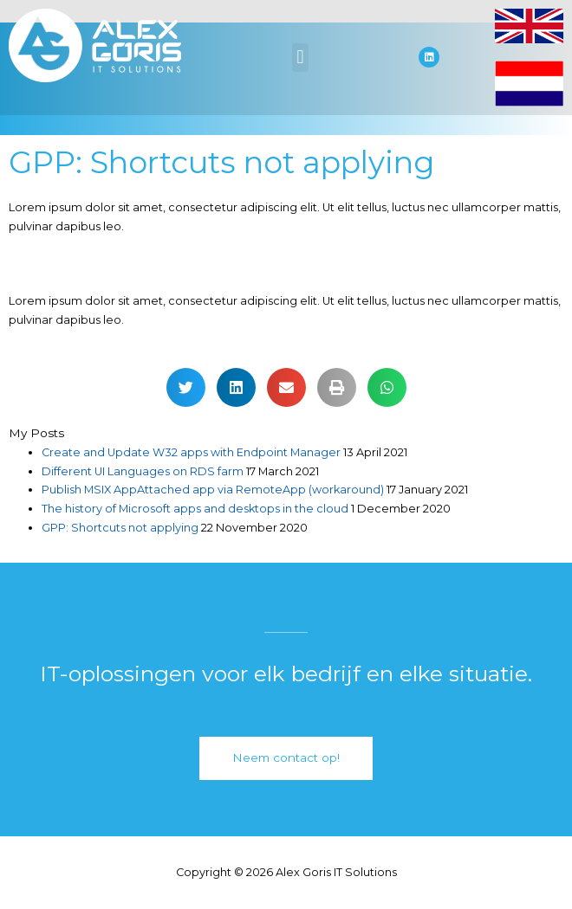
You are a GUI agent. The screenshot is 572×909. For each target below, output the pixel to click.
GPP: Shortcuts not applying (120, 527)
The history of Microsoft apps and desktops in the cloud (195, 508)
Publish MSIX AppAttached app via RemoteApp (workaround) (213, 489)
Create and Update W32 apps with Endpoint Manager (191, 452)
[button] (300, 57)
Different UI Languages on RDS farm (143, 471)
